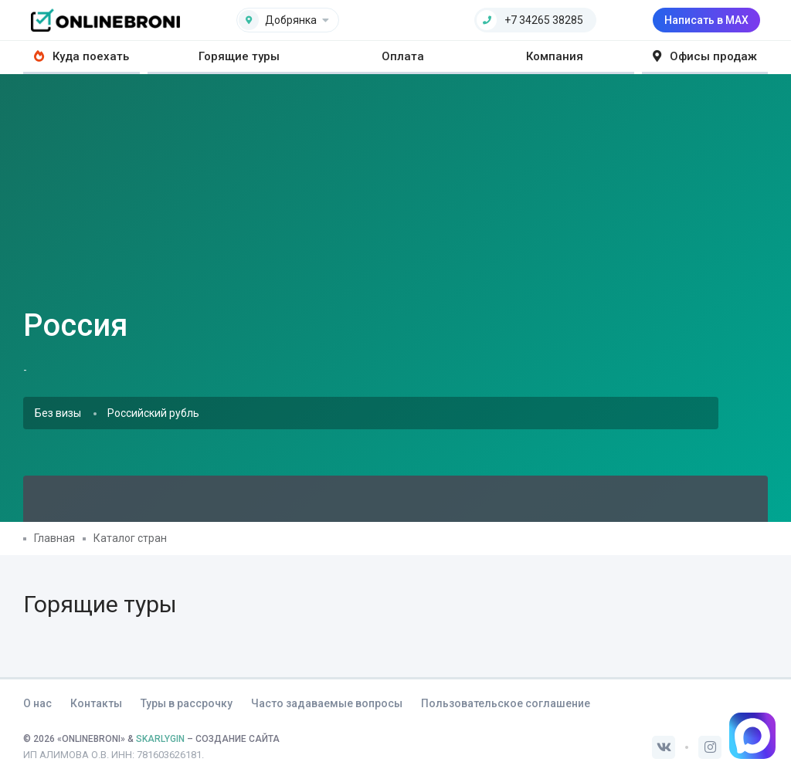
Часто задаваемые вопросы (326, 703)
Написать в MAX (706, 20)
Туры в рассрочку (187, 703)
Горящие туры (239, 56)
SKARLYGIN (160, 738)
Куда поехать (81, 56)
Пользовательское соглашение (505, 703)
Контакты (96, 703)
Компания (554, 56)
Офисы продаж (705, 56)
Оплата (403, 56)
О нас (37, 703)
